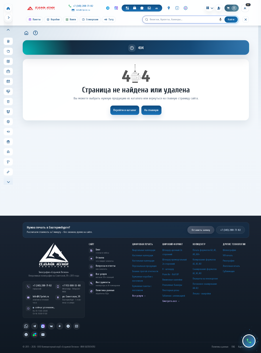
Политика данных (105, 290)
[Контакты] (168, 8)
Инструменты (103, 282)
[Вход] (219, 8)
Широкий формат (172, 244)
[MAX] (116, 8)
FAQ (233, 347)
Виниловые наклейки (172, 279)
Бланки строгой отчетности (145, 271)
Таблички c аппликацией (173, 295)
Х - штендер (168, 269)
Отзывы (100, 257)
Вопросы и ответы (105, 265)
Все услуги (101, 274)
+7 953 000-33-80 (71, 285)
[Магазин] (134, 8)
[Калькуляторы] (209, 7)
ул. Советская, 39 (71, 296)
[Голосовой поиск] (220, 19)
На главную (151, 110)
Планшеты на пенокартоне (205, 278)
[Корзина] (231, 8)
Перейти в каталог (124, 110)
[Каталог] (127, 8)
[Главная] (26, 33)
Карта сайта (243, 347)
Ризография (228, 260)
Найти (231, 19)
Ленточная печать (231, 266)
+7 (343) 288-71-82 (230, 230)
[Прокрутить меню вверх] (8, 30)
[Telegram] (108, 8)
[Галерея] (149, 8)
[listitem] (26, 326)
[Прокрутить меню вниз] (8, 181)
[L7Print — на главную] (53, 255)
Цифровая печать (142, 244)
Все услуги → (139, 295)
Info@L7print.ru (41, 296)
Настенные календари (142, 255)
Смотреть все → (171, 301)
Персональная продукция (144, 266)
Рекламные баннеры (172, 285)
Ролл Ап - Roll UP (170, 274)
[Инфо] (177, 8)
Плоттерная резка (170, 290)
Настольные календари (143, 260)
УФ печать (228, 255)
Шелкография (229, 250)
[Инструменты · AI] (185, 8)
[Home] (8, 8)
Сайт (91, 244)
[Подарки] (142, 8)
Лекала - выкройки (202, 293)
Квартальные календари (143, 250)
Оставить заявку (201, 230)
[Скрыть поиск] (246, 19)
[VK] (156, 8)
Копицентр (199, 244)
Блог (98, 249)
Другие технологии (234, 244)
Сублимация (229, 271)
